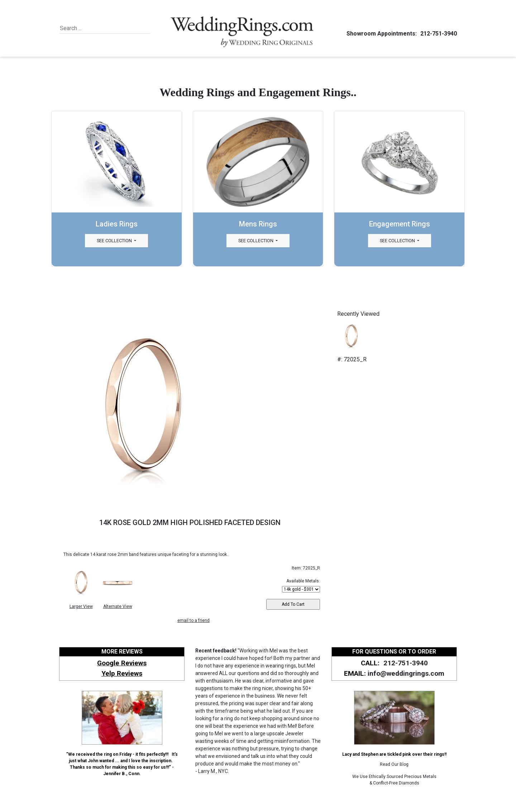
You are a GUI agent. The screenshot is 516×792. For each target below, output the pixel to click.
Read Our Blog (394, 764)
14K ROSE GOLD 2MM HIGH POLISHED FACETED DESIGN (190, 522)
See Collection (115, 240)
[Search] (92, 28)
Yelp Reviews (121, 673)
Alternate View (117, 606)
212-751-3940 (437, 33)
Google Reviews (122, 663)
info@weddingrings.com (406, 673)
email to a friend (193, 620)
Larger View (81, 606)
